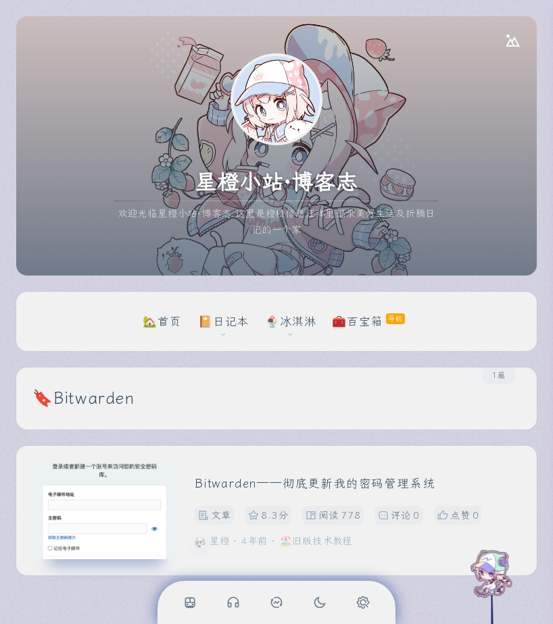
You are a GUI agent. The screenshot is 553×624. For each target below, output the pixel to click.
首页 (170, 321)
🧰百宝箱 (357, 321)
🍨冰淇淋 (290, 321)
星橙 (220, 541)
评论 (399, 515)
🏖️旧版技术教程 (316, 541)
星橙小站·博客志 (276, 182)
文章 (214, 515)
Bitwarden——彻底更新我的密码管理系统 (315, 484)
